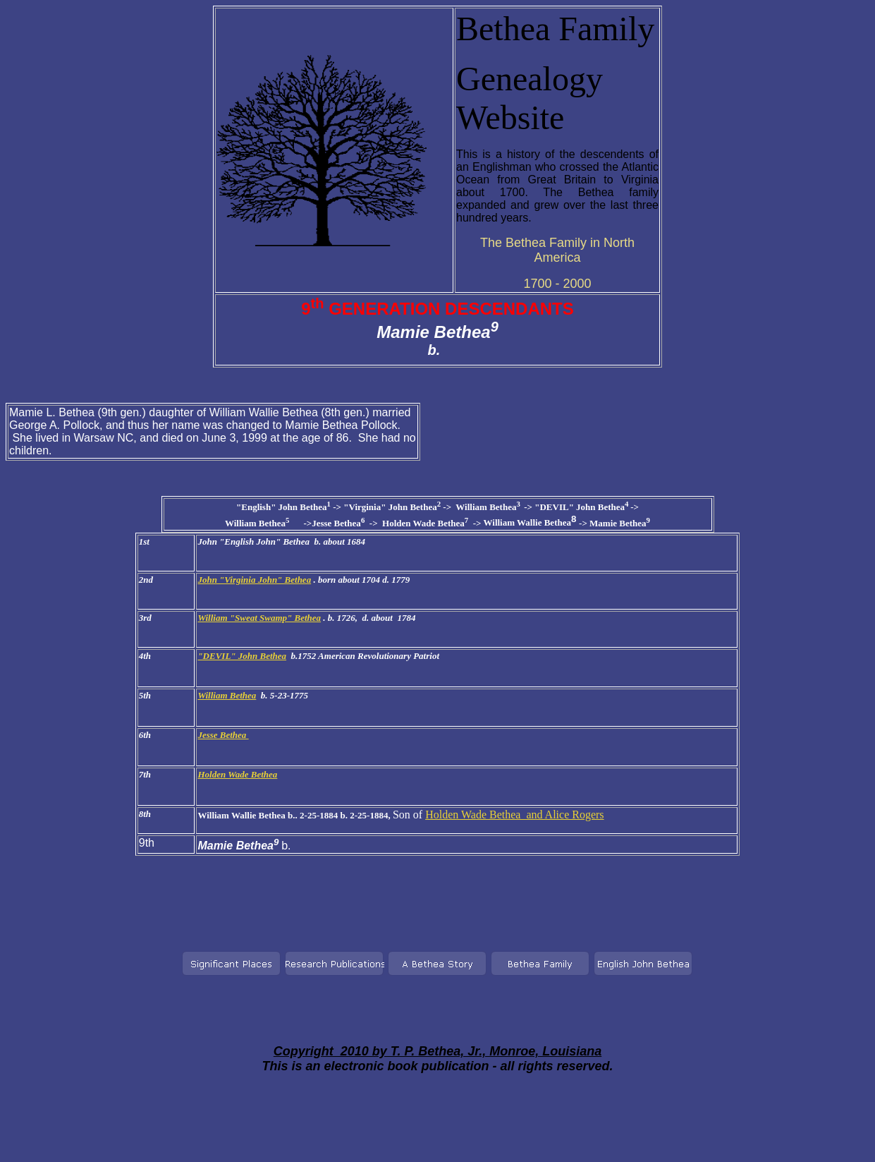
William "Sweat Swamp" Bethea (259, 617)
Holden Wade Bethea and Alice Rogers (514, 815)
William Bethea (226, 695)
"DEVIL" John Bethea (241, 655)
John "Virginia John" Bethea (254, 579)
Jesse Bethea (222, 735)
